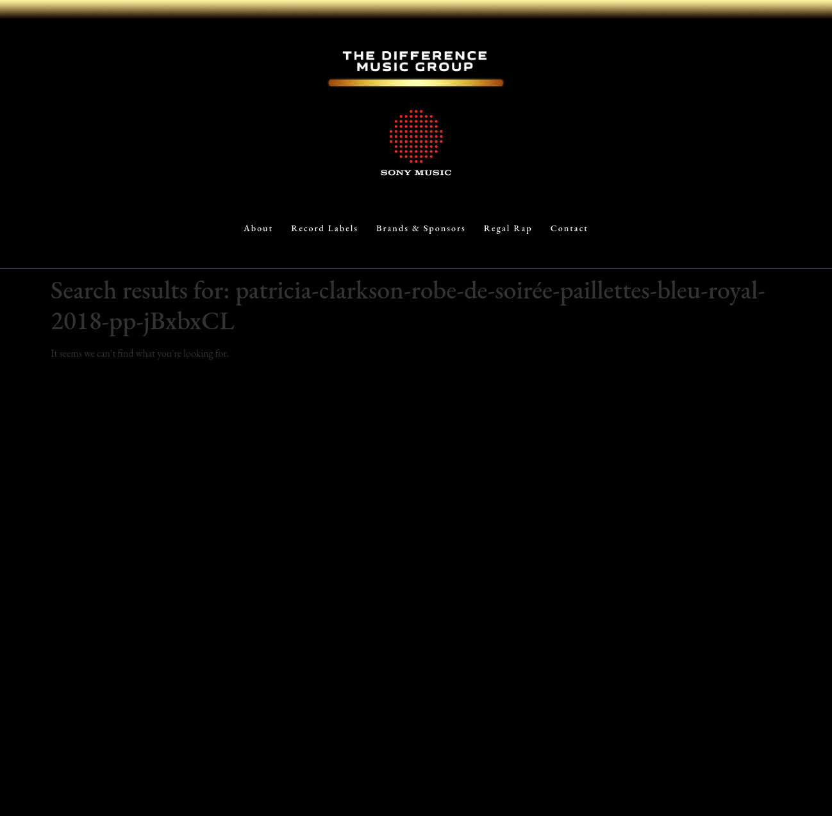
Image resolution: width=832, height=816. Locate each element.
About (258, 228)
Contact (569, 228)
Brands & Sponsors (421, 228)
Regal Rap (508, 228)
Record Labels (324, 228)
